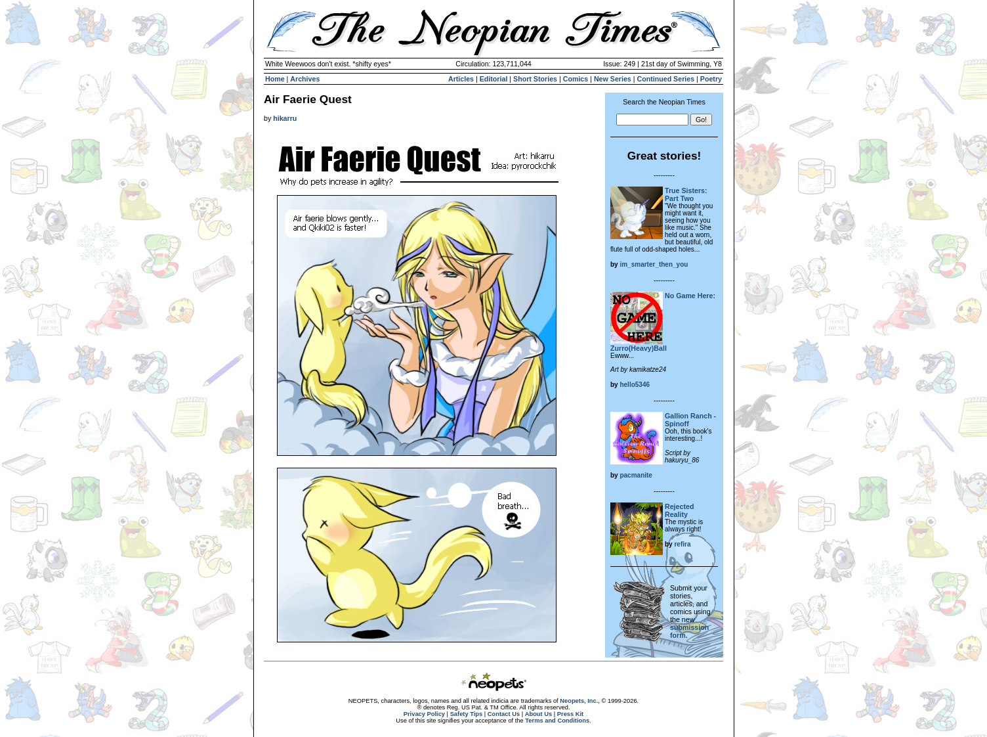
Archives (305, 79)
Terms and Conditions (557, 720)
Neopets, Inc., (580, 701)
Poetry (711, 79)
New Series (612, 79)
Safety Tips (466, 714)
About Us (538, 714)
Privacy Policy (424, 714)
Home (275, 79)
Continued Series (665, 79)
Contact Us (504, 714)
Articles (461, 79)
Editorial (494, 79)
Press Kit (570, 714)
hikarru (285, 118)
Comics (576, 79)
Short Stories (535, 79)
